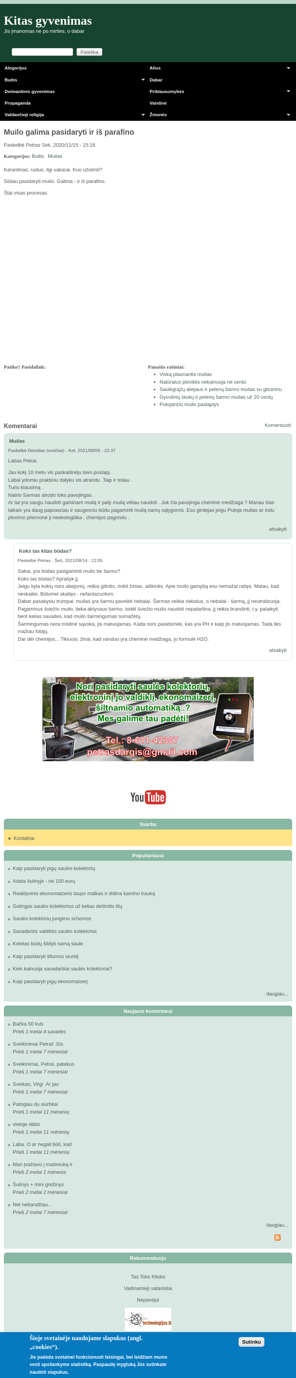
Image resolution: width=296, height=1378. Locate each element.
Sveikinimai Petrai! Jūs (38, 1044)
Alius (217, 69)
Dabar (156, 79)
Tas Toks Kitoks (148, 1277)
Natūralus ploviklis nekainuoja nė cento (203, 382)
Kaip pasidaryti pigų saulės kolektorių (54, 868)
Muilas (55, 156)
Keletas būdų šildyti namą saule (48, 943)
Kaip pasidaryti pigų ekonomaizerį (50, 981)
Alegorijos (16, 67)
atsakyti (278, 529)
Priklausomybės (217, 93)
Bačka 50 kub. (28, 1024)
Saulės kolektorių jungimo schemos (52, 918)
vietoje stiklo (26, 1124)
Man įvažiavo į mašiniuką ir (42, 1164)
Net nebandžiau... (32, 1204)
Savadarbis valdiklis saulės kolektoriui (55, 931)
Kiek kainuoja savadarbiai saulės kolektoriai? (62, 969)
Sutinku (251, 1342)
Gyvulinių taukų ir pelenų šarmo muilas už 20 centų (216, 397)
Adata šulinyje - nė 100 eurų (44, 881)
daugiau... (277, 994)
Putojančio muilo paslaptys (189, 404)
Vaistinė (158, 102)
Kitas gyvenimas (48, 20)
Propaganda (18, 102)
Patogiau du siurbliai (35, 1104)
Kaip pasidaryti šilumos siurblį (46, 956)
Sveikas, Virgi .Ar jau (36, 1084)
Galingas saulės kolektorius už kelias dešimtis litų (67, 906)
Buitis (72, 81)
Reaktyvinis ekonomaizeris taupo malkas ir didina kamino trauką (84, 893)
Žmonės (217, 116)
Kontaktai (23, 838)
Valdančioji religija (72, 116)
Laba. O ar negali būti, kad (42, 1144)
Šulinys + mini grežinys (38, 1184)
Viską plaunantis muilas (186, 374)
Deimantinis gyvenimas (30, 91)
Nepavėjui (148, 1300)
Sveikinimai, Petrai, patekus (43, 1064)
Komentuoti (278, 425)
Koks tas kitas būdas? (45, 551)
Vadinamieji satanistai (148, 1288)
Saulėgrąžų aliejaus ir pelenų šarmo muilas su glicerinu (221, 389)
